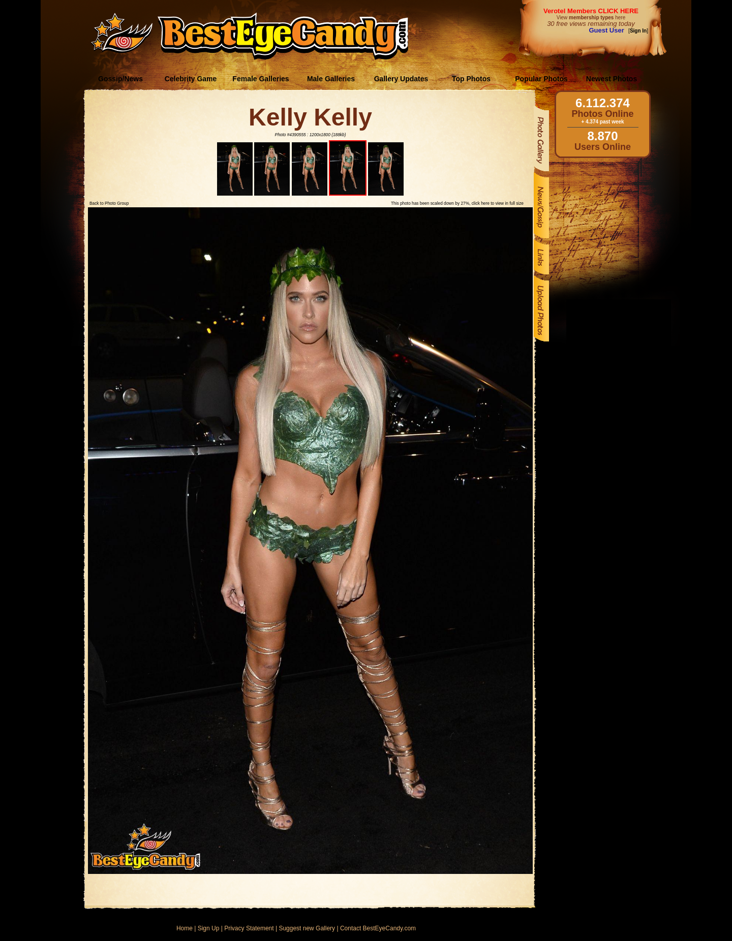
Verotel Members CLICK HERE (590, 11)
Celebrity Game (191, 79)
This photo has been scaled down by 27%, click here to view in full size (457, 203)
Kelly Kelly (310, 117)
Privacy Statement (248, 928)
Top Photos (471, 79)
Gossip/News (120, 79)
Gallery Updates (401, 79)
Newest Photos (611, 79)
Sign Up (209, 928)
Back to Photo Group (109, 203)
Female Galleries (260, 79)
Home (184, 928)
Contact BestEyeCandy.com (378, 928)
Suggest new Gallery (307, 928)
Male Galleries (331, 79)
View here (591, 17)
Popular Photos (541, 79)
